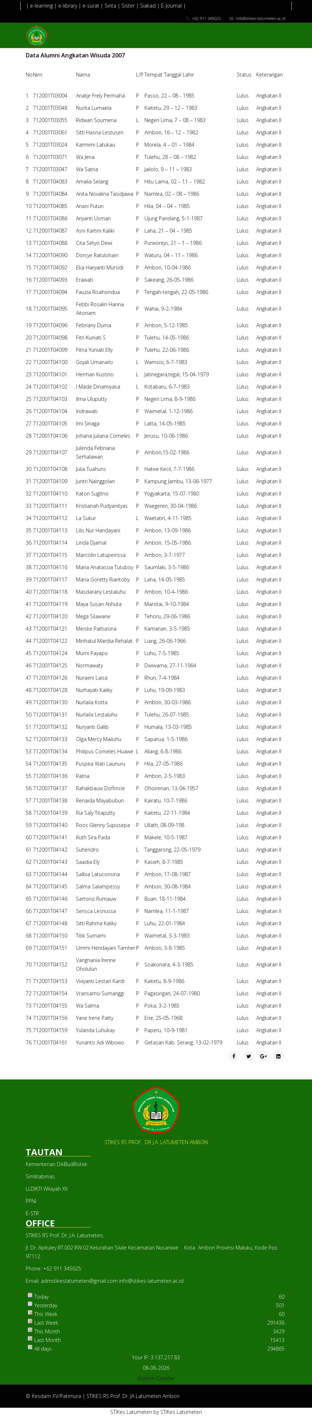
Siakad (148, 5)
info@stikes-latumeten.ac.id (261, 18)
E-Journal (171, 5)
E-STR (32, 1213)
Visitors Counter (156, 1378)
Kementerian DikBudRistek (56, 1164)
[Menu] (283, 59)
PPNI (31, 1201)
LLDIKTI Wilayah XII (46, 1188)
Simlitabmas (40, 1176)
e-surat (91, 5)
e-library (67, 5)
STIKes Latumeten (131, 1411)
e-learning (41, 5)
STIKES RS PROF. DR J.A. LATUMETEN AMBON (156, 1142)
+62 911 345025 (206, 18)
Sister (128, 5)
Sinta (110, 5)
